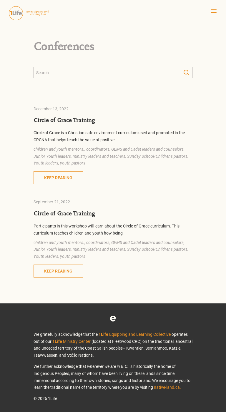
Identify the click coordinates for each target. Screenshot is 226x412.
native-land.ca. (167, 387)
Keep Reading (58, 177)
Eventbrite (113, 318)
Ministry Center (71, 341)
